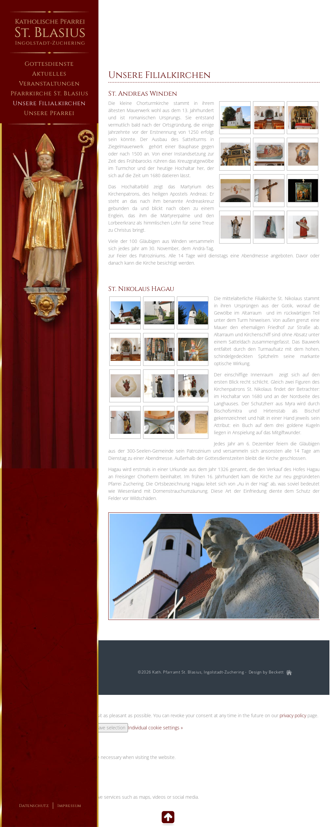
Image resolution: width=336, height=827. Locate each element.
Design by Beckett (266, 672)
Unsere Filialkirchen (159, 75)
